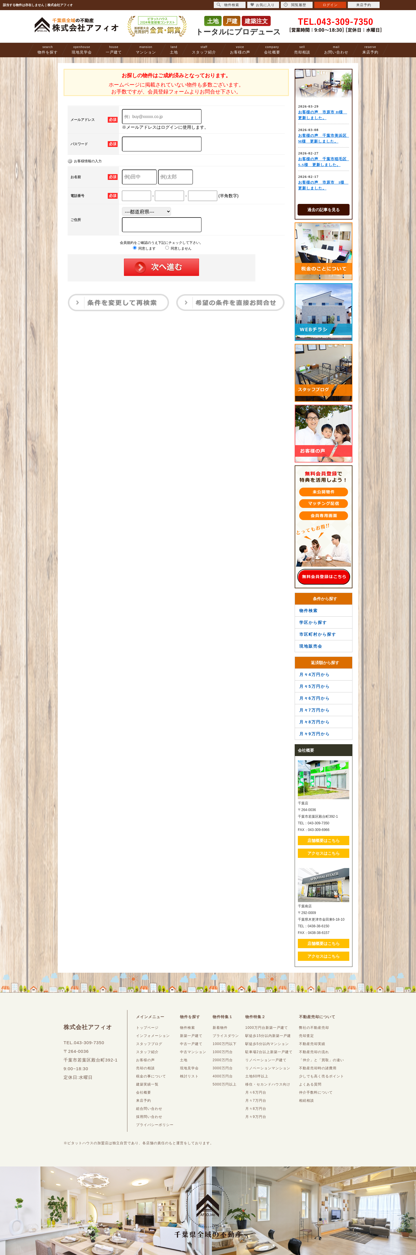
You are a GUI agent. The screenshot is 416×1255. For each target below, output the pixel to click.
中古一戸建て (191, 1044)
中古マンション (193, 1052)
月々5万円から (314, 686)
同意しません (178, 248)
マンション (146, 49)
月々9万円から (314, 733)
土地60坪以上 (256, 1076)
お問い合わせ (336, 49)
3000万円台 (223, 1068)
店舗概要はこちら (323, 840)
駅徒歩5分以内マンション (267, 1044)
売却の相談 (145, 1068)
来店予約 (370, 49)
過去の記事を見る (323, 209)
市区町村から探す (317, 634)
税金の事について (151, 1076)
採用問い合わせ (149, 1117)
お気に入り (262, 5)
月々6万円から (314, 698)
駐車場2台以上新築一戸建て (269, 1052)
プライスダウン (226, 1036)
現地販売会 (310, 646)
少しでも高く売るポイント (321, 1076)
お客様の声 (240, 49)
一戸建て (114, 49)
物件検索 (308, 610)
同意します (144, 248)
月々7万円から (314, 710)
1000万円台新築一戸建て (266, 1028)
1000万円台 (223, 1052)
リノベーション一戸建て (266, 1060)
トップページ (147, 1028)
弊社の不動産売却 (314, 1028)
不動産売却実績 (312, 1044)
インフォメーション (153, 1036)
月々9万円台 (255, 1117)
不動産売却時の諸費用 (318, 1068)
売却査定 (306, 1036)
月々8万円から (314, 722)
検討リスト (189, 1076)
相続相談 (306, 1101)
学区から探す (313, 622)
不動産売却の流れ (314, 1052)
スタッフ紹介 (204, 49)
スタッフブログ (149, 1044)
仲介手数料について (316, 1092)
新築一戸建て (191, 1036)
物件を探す (48, 49)
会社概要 (272, 49)
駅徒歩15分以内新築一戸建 (268, 1036)
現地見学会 (82, 49)
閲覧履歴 (295, 5)
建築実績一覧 (147, 1084)
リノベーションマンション (267, 1068)
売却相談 (302, 49)
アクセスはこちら (323, 853)
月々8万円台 (255, 1109)
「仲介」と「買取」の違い (321, 1060)
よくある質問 (310, 1084)
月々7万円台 (255, 1101)
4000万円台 (223, 1076)
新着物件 (220, 1028)
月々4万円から (314, 674)
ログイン (330, 5)
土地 (174, 49)
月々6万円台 (255, 1092)
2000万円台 (223, 1060)
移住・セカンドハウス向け (267, 1084)
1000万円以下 (225, 1044)
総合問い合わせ (149, 1109)
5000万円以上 (225, 1084)
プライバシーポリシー (155, 1125)
